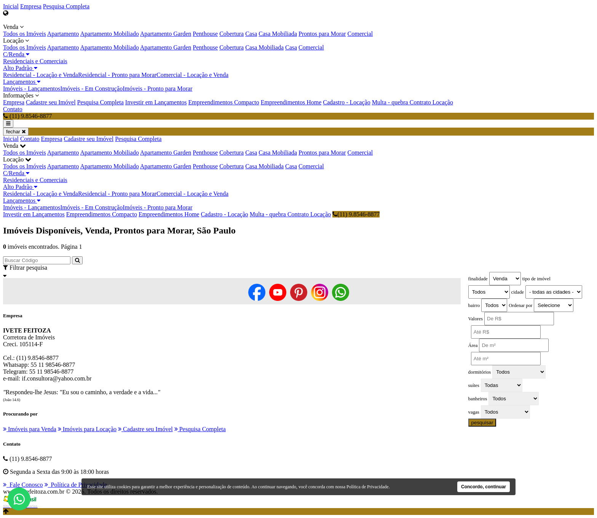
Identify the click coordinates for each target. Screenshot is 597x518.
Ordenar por (520, 305)
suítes (473, 385)
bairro (474, 305)
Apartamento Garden (166, 33)
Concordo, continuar (483, 486)
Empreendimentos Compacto (223, 102)
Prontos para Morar (322, 33)
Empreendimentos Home (291, 102)
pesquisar (482, 422)
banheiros (477, 398)
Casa (251, 33)
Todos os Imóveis (24, 33)
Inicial (11, 6)
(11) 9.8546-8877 (356, 214)
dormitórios (479, 372)
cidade (517, 292)
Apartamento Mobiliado (109, 33)
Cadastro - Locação (346, 102)
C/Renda (16, 54)
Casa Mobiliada (278, 33)
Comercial (360, 33)
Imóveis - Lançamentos (31, 88)
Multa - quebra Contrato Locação (412, 102)
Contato (12, 109)
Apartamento (63, 33)
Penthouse (205, 33)
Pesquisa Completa (66, 6)
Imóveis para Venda (29, 429)
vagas (473, 412)
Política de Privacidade (76, 484)
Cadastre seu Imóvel (51, 102)
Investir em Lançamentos (156, 102)
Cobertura (231, 33)
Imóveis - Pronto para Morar (157, 88)
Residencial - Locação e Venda (40, 75)
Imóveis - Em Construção (91, 88)
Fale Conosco (23, 484)
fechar (16, 131)
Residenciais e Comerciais (35, 61)
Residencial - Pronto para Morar (117, 75)
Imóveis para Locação (87, 429)
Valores (475, 318)
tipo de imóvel (536, 278)
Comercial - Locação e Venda (192, 75)
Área (473, 345)
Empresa (31, 6)
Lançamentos (21, 81)
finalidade (478, 278)
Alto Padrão (20, 68)
